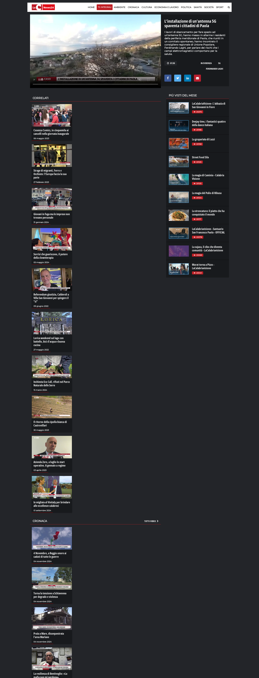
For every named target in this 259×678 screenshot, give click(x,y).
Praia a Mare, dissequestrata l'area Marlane (49, 635)
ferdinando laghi (214, 68)
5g (219, 63)
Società (209, 7)
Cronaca (133, 7)
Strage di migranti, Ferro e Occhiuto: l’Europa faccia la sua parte (50, 174)
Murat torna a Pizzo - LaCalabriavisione (203, 266)
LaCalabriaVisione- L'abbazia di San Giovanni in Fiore (208, 105)
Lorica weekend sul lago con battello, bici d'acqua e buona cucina (49, 341)
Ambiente (119, 7)
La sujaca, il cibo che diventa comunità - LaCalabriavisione (207, 248)
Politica (186, 7)
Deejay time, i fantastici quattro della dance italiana (209, 123)
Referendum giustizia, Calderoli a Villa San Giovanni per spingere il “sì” (51, 298)
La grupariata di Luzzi (203, 139)
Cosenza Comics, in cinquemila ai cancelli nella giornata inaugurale (51, 132)
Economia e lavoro (166, 7)
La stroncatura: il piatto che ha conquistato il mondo (208, 212)
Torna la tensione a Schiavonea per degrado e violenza (50, 595)
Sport (219, 7)
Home (91, 7)
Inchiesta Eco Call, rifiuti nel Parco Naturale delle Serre (52, 383)
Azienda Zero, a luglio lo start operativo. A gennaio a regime (49, 463)
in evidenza (206, 63)
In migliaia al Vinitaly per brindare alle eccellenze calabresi (52, 504)
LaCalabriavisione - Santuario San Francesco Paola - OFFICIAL (208, 230)
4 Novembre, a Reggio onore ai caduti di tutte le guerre (50, 555)
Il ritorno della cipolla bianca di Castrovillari (50, 423)
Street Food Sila (200, 157)
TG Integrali (104, 7)
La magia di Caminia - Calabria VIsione (208, 177)
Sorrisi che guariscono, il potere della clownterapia (51, 256)
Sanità (198, 7)
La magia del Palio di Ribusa (206, 193)
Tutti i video (151, 521)
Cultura (147, 7)
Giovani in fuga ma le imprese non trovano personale (52, 215)
